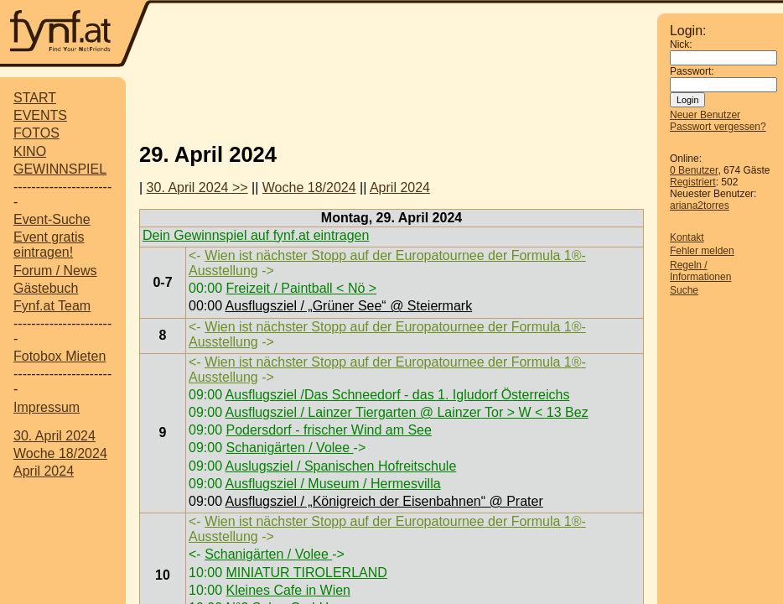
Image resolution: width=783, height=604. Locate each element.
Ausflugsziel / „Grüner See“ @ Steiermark (349, 306)
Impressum (46, 407)
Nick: (681, 44)
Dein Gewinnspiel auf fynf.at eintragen (256, 235)
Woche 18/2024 (60, 453)
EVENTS (40, 115)
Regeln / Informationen (700, 271)
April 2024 (43, 471)
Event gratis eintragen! (48, 244)
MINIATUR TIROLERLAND (306, 572)
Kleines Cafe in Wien (288, 590)
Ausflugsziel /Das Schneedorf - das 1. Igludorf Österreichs (398, 395)
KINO (29, 151)
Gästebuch (45, 288)
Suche (684, 290)
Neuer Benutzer (705, 115)
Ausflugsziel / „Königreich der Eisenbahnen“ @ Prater (384, 501)
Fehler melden (702, 251)
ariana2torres (699, 205)
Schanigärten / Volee (289, 447)
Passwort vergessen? (718, 127)
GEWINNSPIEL (59, 169)
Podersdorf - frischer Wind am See (328, 430)
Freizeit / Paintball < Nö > (301, 288)
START (34, 98)
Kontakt (687, 237)
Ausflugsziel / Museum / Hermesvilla (333, 483)
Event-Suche (52, 219)
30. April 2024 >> (197, 187)
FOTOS (36, 133)
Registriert (693, 182)
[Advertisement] (404, 35)
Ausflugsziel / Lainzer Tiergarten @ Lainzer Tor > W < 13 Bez (407, 412)
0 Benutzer (694, 170)
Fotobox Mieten (59, 356)
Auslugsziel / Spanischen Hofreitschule (341, 466)
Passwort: (692, 71)
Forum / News (55, 270)
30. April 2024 (54, 436)
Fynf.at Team (52, 306)
